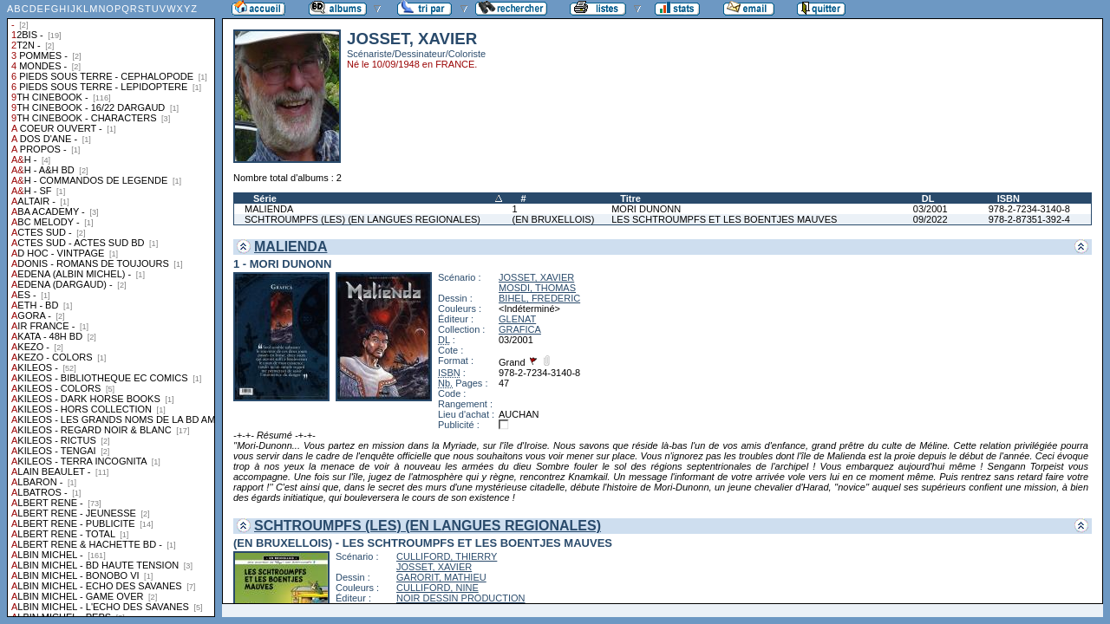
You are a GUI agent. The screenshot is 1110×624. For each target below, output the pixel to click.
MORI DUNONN (646, 209)
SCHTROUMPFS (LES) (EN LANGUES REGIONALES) (362, 219)
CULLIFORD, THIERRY (446, 556)
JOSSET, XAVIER (536, 277)
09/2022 (930, 219)
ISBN (1008, 198)
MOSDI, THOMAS (537, 288)
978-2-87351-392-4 (1029, 219)
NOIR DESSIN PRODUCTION (461, 598)
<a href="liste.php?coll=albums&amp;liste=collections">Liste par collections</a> (111, 308)
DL (928, 198)
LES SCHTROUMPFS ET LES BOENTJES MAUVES (724, 219)
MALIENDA (269, 209)
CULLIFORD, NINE (437, 587)
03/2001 (930, 209)
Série (265, 198)
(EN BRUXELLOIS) (554, 219)
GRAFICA (520, 329)
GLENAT (517, 319)
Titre (630, 198)
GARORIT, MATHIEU (441, 577)
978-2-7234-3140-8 (1029, 209)
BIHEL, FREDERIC (539, 298)
